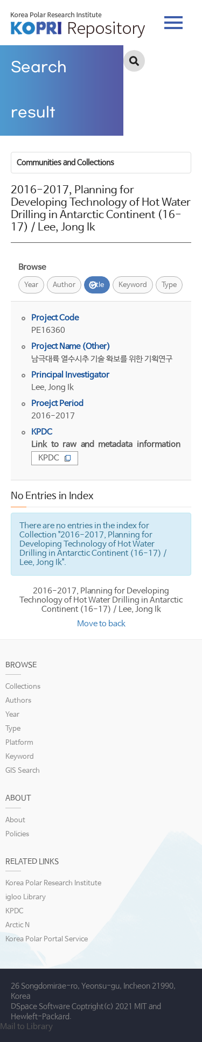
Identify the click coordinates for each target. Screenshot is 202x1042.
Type (169, 285)
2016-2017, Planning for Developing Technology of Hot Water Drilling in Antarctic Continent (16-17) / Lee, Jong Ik (101, 600)
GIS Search (22, 771)
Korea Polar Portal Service (46, 939)
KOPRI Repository (78, 25)
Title (97, 285)
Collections (22, 687)
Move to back (101, 623)
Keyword (133, 285)
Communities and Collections (65, 162)
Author (64, 285)
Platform (19, 743)
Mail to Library (26, 1026)
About (15, 820)
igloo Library (25, 897)
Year (31, 285)
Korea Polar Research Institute (53, 883)
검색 (134, 61)
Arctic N (17, 925)
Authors (18, 701)
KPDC (54, 458)
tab (173, 22)
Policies (17, 834)
